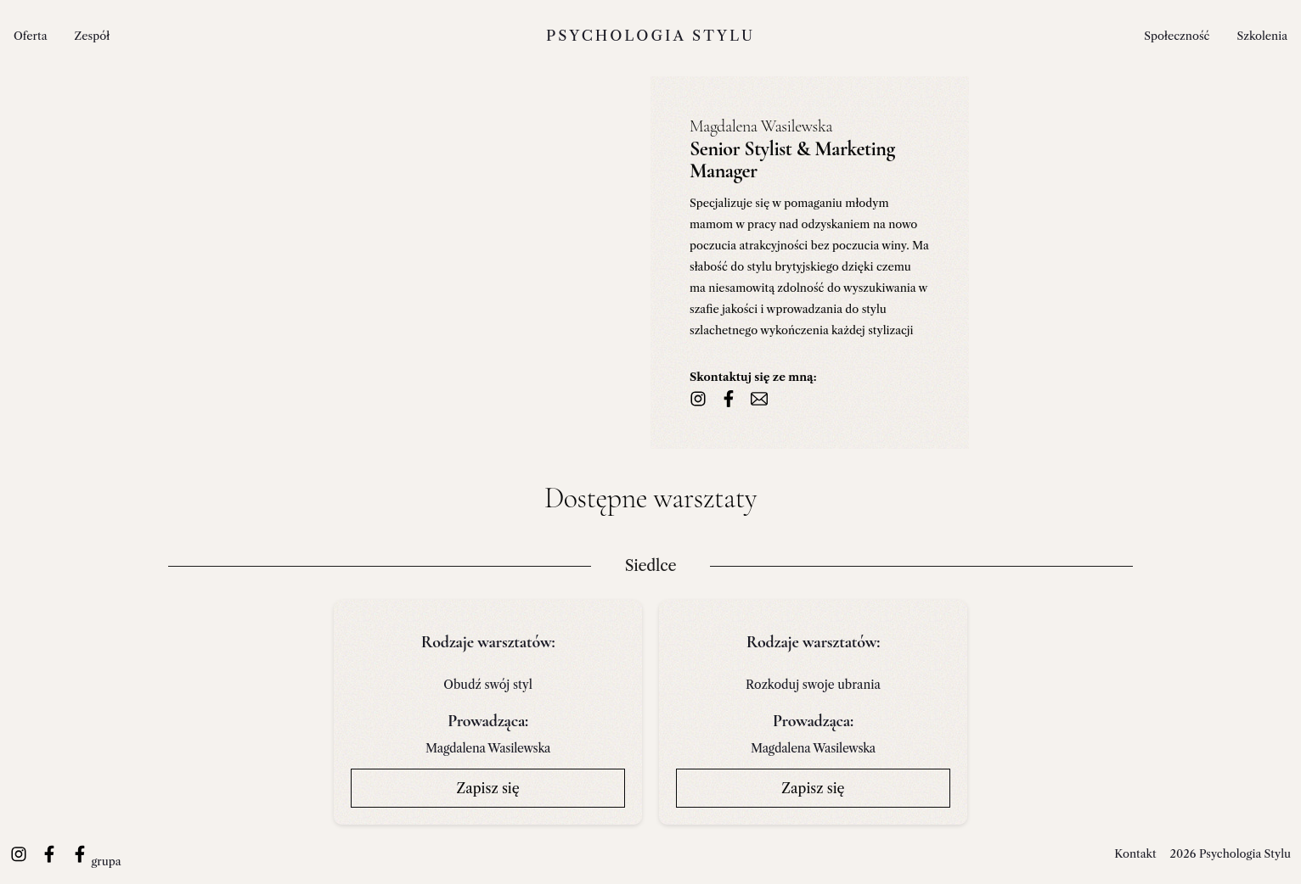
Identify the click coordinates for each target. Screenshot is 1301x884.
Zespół (92, 35)
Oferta (31, 35)
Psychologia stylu (650, 35)
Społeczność (1176, 35)
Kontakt (1135, 853)
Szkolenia (1262, 35)
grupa (96, 861)
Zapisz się (487, 788)
